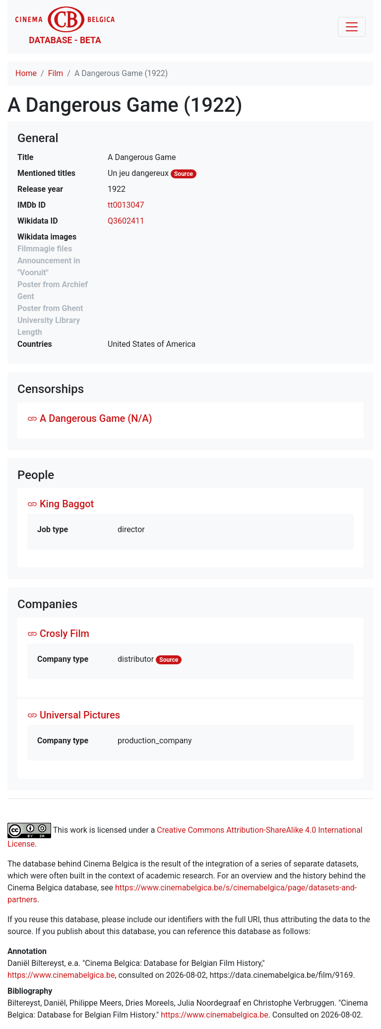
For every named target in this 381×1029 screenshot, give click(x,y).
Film (56, 73)
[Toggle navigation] (352, 27)
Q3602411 (126, 221)
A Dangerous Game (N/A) (89, 418)
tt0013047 (126, 205)
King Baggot (60, 504)
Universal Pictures (73, 715)
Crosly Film (58, 633)
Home (26, 73)
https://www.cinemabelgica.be (61, 975)
